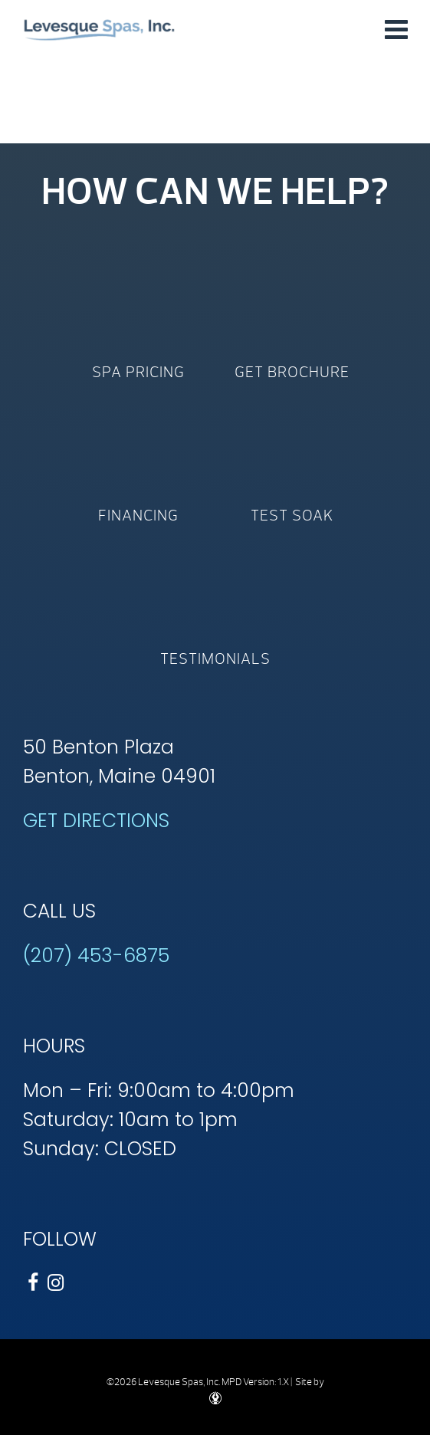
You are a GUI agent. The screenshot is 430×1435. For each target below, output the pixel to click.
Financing (138, 515)
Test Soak (292, 515)
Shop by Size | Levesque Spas (98, 28)
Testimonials (215, 658)
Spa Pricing (138, 372)
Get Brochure (292, 372)
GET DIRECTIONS (96, 820)
